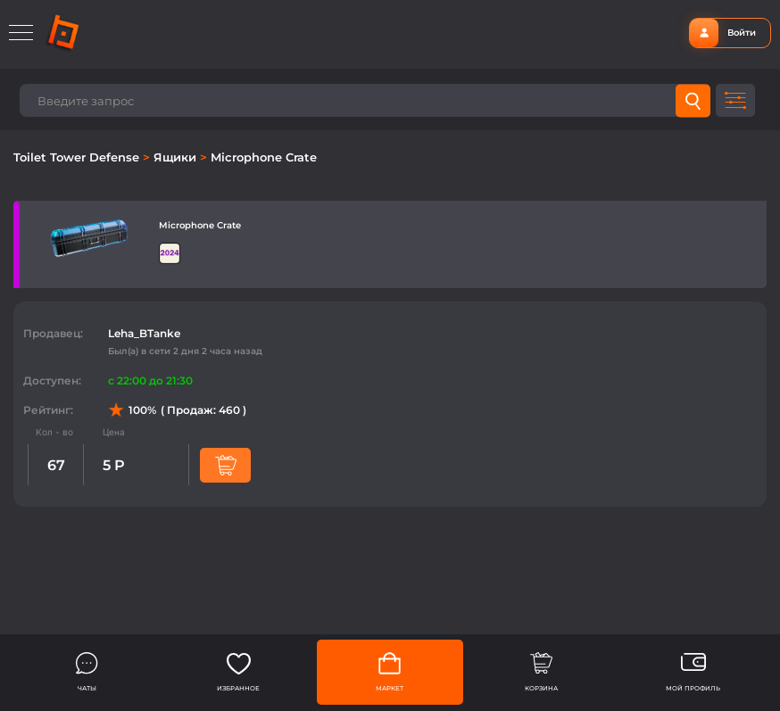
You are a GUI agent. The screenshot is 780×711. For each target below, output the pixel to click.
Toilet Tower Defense (78, 157)
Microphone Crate (264, 157)
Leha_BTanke (144, 333)
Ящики (177, 157)
